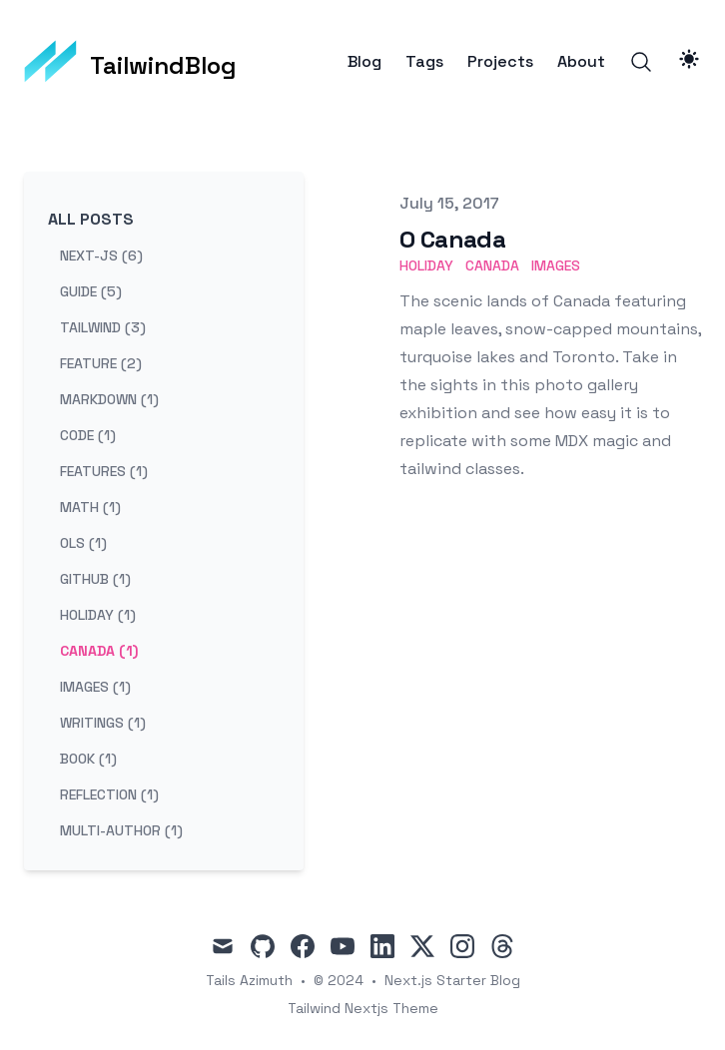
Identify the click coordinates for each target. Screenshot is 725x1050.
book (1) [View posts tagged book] (88, 759)
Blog (364, 62)
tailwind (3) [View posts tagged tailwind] (103, 327)
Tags (424, 62)
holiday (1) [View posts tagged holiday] (98, 615)
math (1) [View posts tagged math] (90, 507)
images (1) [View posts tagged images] (95, 687)
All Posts (91, 219)
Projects (500, 62)
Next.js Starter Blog (452, 980)
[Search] (641, 62)
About (581, 62)
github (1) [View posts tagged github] (95, 579)
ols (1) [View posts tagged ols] (83, 543)
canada (492, 265)
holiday (426, 265)
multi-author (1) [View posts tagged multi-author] (121, 830)
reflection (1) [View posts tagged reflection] (109, 794)
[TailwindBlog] (130, 62)
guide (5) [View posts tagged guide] (91, 291)
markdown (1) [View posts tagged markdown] (109, 399)
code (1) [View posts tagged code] (88, 435)
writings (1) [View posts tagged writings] (103, 723)
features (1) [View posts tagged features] (104, 471)
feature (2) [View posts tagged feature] (101, 363)
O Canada (452, 239)
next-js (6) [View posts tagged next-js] (101, 255)
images (555, 265)
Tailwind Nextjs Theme (363, 1008)
